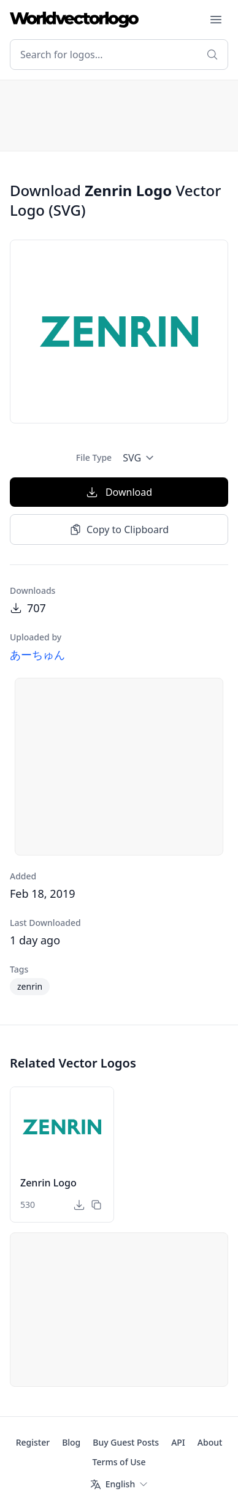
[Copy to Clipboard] (96, 1204)
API (178, 1442)
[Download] (79, 1204)
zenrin (29, 986)
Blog (71, 1442)
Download (119, 492)
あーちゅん (37, 654)
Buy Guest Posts (126, 1442)
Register (33, 1442)
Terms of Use (119, 1462)
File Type (94, 457)
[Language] (119, 1484)
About (210, 1442)
